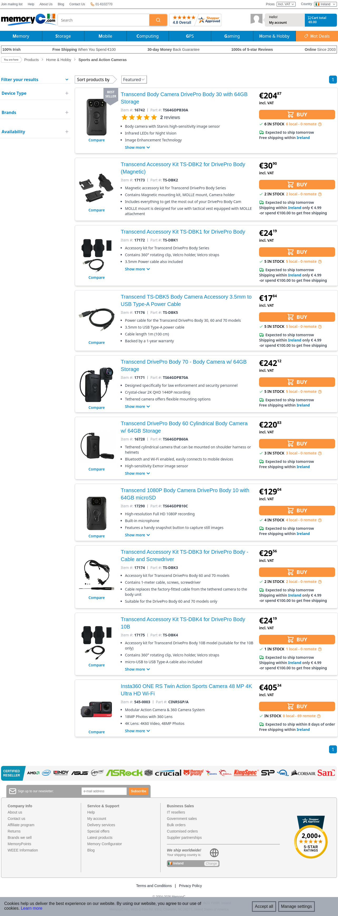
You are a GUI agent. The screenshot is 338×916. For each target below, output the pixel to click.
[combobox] (103, 20)
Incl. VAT (286, 4)
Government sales (182, 818)
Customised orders (182, 831)
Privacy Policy (190, 886)
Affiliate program (21, 825)
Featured (134, 79)
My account (278, 23)
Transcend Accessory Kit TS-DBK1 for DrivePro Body (183, 232)
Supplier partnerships (184, 837)
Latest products (100, 837)
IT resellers (176, 812)
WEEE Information (23, 850)
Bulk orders (176, 825)
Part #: (156, 110)
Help (31, 4)
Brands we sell (20, 837)
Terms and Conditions (154, 886)
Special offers (98, 831)
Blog (61, 4)
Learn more (31, 908)
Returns (14, 831)
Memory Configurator (104, 844)
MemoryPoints (19, 844)
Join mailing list (11, 4)
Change (211, 863)
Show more (138, 147)
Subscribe (138, 791)
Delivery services (101, 825)
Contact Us (77, 4)
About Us (45, 4)
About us (15, 812)
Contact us (16, 818)
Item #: (127, 110)
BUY (297, 114)
